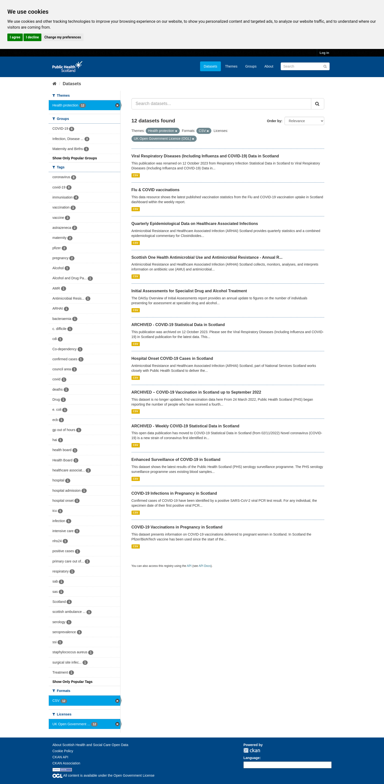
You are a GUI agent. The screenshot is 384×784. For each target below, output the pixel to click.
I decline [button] (32, 37)
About (268, 66)
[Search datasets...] (222, 103)
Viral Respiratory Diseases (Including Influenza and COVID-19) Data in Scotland (205, 156)
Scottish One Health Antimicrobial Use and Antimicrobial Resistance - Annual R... (207, 257)
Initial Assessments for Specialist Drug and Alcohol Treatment (189, 291)
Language (251, 758)
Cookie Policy (62, 751)
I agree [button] (15, 37)
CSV (135, 175)
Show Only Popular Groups (74, 158)
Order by (274, 121)
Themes (231, 66)
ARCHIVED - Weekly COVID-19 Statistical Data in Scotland (186, 426)
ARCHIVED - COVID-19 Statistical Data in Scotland (178, 325)
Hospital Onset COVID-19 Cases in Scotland (172, 358)
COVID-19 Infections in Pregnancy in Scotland (174, 493)
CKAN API (60, 757)
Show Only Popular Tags (72, 682)
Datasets (210, 66)
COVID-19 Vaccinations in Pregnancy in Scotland (177, 527)
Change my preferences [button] (62, 37)
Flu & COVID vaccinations (156, 190)
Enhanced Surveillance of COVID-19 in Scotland (176, 459)
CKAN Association (66, 763)
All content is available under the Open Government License (103, 775)
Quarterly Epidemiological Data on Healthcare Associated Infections (195, 224)
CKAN (251, 750)
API (189, 566)
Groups (250, 66)
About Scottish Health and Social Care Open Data (90, 745)
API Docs (205, 566)
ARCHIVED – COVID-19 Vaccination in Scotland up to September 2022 (196, 392)
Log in (324, 53)
